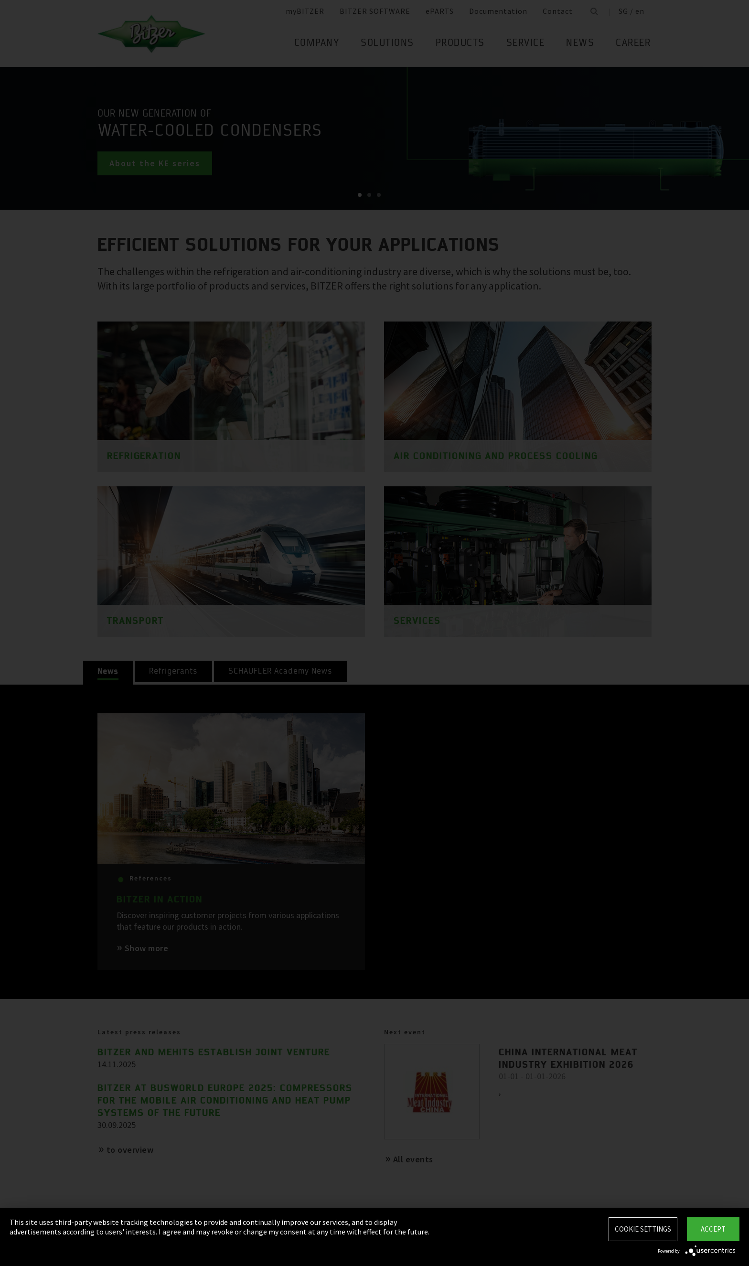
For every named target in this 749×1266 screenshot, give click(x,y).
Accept (713, 1229)
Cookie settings (643, 1229)
